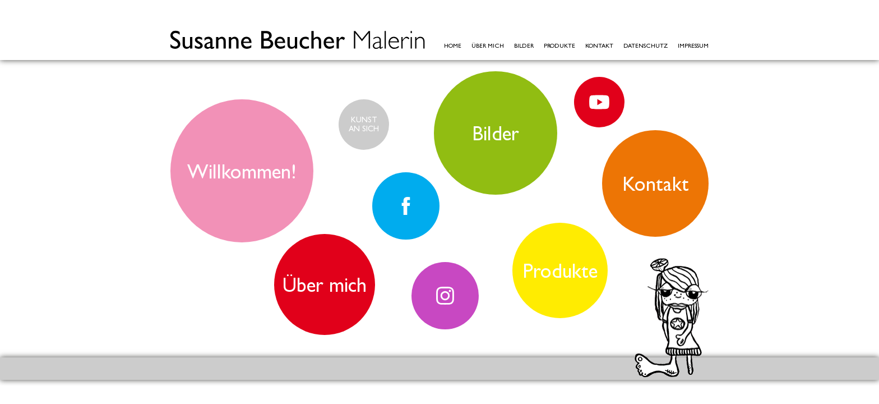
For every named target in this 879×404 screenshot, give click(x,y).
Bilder (524, 45)
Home (452, 45)
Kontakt (599, 45)
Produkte (559, 45)
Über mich (487, 45)
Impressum (693, 45)
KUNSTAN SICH (364, 124)
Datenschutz (645, 45)
